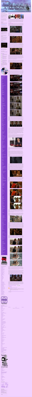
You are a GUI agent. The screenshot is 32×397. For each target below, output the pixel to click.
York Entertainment (3, 252)
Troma (2, 234)
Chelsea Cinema (2, 108)
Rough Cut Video (2, 291)
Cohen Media (2, 316)
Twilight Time (2, 235)
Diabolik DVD (2, 274)
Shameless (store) (2, 340)
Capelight (2, 106)
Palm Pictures (2, 196)
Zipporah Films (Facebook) (3, 352)
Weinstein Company (3, 247)
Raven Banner (2, 207)
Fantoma (2, 134)
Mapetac (2, 176)
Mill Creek (2, 181)
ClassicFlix (2, 110)
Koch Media (2, 164)
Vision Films (2, 245)
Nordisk (2, 191)
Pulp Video (2, 205)
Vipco (1, 244)
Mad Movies (2, 173)
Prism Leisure (2, 204)
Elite (1, 130)
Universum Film (2, 239)
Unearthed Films (2, 238)
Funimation (2, 143)
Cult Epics (2, 317)
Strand (2, 226)
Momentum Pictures (3, 183)
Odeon (2, 192)
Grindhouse (2, 324)
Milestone (2, 328)
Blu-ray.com (2, 270)
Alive (1, 82)
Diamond (2, 119)
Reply (10, 290)
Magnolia (2, 175)
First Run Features (3, 138)
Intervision (2, 157)
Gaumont (2, 145)
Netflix (2, 188)
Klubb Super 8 (2, 163)
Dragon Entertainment (3, 124)
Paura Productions (3, 200)
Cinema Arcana (2, 272)
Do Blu (1, 275)
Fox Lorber (2, 140)
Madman (2, 174)
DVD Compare (2, 277)
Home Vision (2, 150)
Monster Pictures (2, 185)
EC (1, 126)
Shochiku (2, 220)
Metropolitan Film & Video (3, 180)
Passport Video (2, 198)
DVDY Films (2, 116)
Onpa (1, 194)
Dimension (2, 120)
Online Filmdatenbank (3, 288)
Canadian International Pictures (3, 105)
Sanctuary (2, 214)
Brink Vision (2, 100)
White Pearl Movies (3, 249)
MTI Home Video (2, 172)
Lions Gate (2, 168)
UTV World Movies (3, 236)
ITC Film (2, 152)
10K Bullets (2, 267)
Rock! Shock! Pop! (2, 289)
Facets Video (2, 133)
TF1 (1, 230)
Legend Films (2, 167)
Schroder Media (2, 215)
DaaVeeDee (2, 273)
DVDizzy (2, 280)
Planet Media (2, 202)
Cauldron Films (2, 314)
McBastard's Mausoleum (3, 284)
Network (2, 331)
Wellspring (2, 248)
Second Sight (2, 218)
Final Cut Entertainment (3, 137)
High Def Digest (2, 282)
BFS (1, 96)
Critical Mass (2, 114)
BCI (1, 95)
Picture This (2, 201)
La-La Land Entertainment (3, 166)
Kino (1, 161)
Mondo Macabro (2, 329)
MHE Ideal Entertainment (3, 171)
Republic (2, 209)
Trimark (2, 233)
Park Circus (2, 197)
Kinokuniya (2, 162)
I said (13, 69)
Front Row (2, 142)
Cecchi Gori (2, 107)
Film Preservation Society (3, 321)
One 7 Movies (2, 193)
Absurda (2, 81)
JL (1, 158)
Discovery (2, 121)
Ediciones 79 (2, 129)
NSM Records (2, 187)
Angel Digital (2, 86)
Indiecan (2, 156)
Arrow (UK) (2, 310)
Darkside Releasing (3, 118)
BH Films (2, 97)
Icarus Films (2, 153)
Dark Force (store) (2, 319)
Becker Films (2, 98)
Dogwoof (2, 123)
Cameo (2, 104)
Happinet (2, 149)
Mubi (1, 186)
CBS (1, 102)
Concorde (2, 113)
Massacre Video (2, 177)
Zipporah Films (2, 254)
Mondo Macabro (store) (3, 330)
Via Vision (2, 242)
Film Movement (2, 135)
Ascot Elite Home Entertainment (3, 92)
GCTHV (2, 144)
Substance (2, 228)
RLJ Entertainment (3, 206)
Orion (1, 195)
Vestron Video (2, 241)
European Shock (2, 132)
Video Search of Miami (3, 243)
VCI (1, 240)
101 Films (2, 77)
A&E (1, 79)
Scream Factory (2, 216)
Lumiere (2, 169)
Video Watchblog (2, 293)
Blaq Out (2, 99)
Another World (2, 87)
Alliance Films (2, 83)
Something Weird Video (3, 224)
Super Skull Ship (2, 229)
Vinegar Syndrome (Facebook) (3, 349)
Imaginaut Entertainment (3, 154)
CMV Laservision (2, 103)
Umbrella (2, 346)
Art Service (2, 90)
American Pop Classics (3, 85)
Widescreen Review (3, 294)
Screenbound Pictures (3, 217)
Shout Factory (2, 221)
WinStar (2, 250)
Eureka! (1, 320)
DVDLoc (2, 281)
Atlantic (2, 93)
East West (2, 128)
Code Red (2, 111)
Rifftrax (2, 211)
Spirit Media (2, 225)
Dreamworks (2, 125)
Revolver (2, 210)
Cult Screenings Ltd (3, 115)
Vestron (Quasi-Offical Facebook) (4, 347)
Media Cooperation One (3, 178)
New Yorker (2, 190)
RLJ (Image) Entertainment (3, 335)
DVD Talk (2, 279)
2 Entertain (2, 78)
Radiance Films (2, 333)
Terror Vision (2, 231)
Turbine (1, 345)
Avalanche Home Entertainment (2, 94)
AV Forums (2, 268)
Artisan (2, 91)
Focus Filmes (2, 139)
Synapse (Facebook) (3, 343)
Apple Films (2, 88)
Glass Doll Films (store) (3, 323)
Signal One (2, 223)
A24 (1, 80)
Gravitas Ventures (3, 147)
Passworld (2, 199)
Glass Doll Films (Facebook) (3, 322)
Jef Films (2, 159)
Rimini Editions (2, 212)
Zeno (1, 253)
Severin (1, 338)
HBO (1, 148)
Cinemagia (2, 109)
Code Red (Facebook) (3, 315)
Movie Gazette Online (3, 287)
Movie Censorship (2, 286)
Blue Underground (2, 312)
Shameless (2, 219)
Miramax (2, 182)
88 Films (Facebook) (3, 308)
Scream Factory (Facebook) (3, 337)
